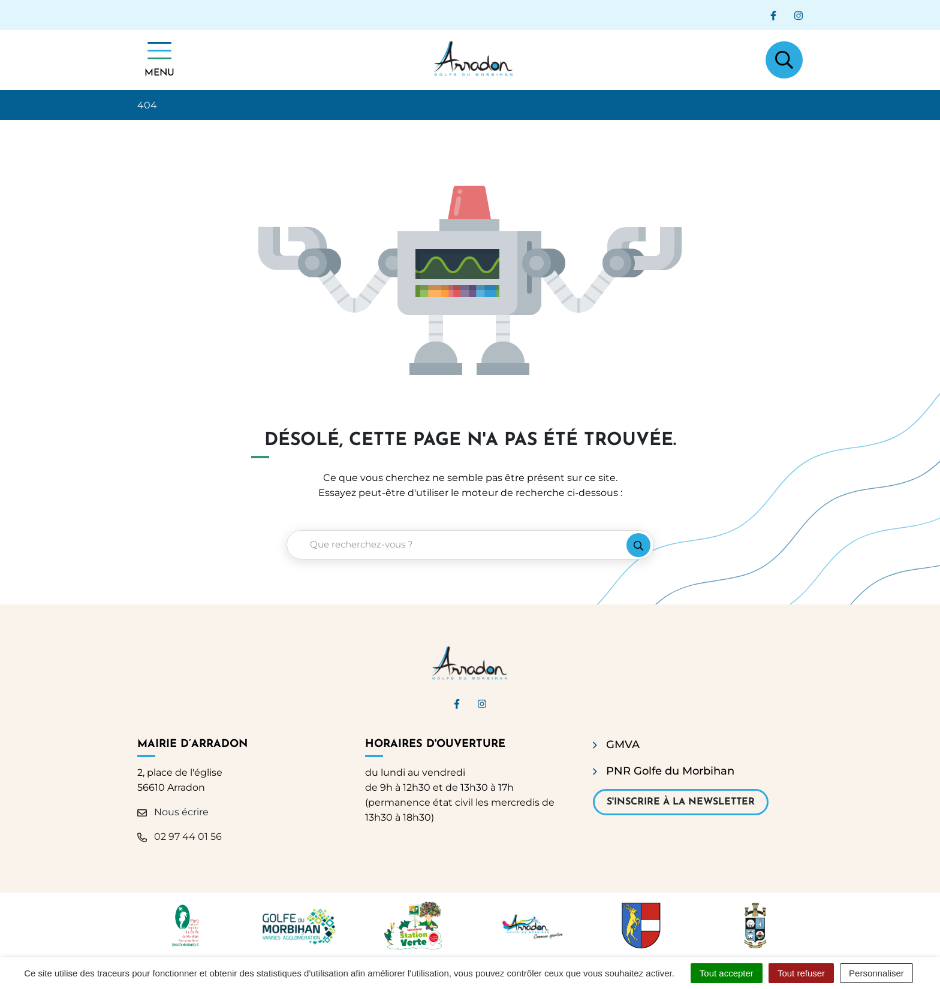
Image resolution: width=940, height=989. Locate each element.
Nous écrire (173, 812)
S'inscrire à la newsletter (681, 802)
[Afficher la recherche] (784, 59)
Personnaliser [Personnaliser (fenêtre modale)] (876, 973)
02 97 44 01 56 (179, 836)
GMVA (623, 744)
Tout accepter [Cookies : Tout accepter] (727, 973)
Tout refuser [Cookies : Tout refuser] (801, 973)
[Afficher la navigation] (159, 60)
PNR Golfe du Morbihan (670, 771)
